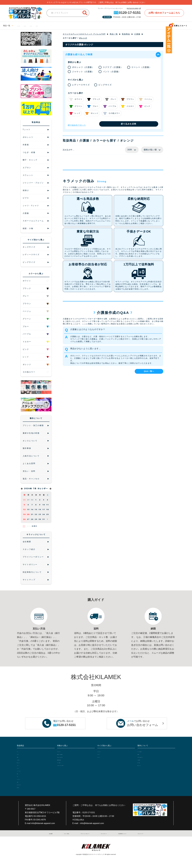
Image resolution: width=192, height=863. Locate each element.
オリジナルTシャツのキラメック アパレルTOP (84, 34)
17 (43, 509)
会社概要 (52, 833)
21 (32, 514)
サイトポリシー (102, 833)
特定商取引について (120, 833)
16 (40, 509)
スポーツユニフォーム (26, 784)
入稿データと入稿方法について (150, 757)
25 (47, 514)
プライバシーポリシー (83, 833)
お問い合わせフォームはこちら (164, 13)
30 (32, 500)
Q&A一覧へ (149, 371)
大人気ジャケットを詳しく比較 (69, 757)
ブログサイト (68, 26)
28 (24, 500)
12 (24, 509)
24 (43, 514)
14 (32, 509)
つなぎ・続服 (22, 760)
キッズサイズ (54, 26)
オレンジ (83, 38)
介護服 (137, 34)
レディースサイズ (24, 26)
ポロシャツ (21, 754)
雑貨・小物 (21, 787)
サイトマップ (137, 833)
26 (24, 519)
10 (43, 505)
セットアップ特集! (64, 762)
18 (47, 509)
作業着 (19, 757)
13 (28, 509)
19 (24, 514)
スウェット (21, 768)
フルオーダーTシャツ (65, 751)
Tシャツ (20, 751)
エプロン (20, 765)
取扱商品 (126, 34)
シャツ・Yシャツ (23, 779)
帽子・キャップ (23, 762)
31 (43, 519)
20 (28, 514)
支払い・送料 (143, 762)
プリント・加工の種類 (146, 751)
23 (40, 514)
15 (36, 509)
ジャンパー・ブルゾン (26, 771)
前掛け (19, 773)
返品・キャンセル (145, 765)
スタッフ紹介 (65, 833)
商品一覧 (114, 34)
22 (36, 514)
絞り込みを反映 (128, 124)
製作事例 (141, 754)
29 (28, 500)
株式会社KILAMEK (133, 8)
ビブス (19, 776)
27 (28, 519)
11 (47, 505)
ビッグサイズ (40, 26)
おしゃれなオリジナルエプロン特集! (71, 765)
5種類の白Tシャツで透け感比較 (69, 754)
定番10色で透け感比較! (66, 760)
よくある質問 (143, 760)
